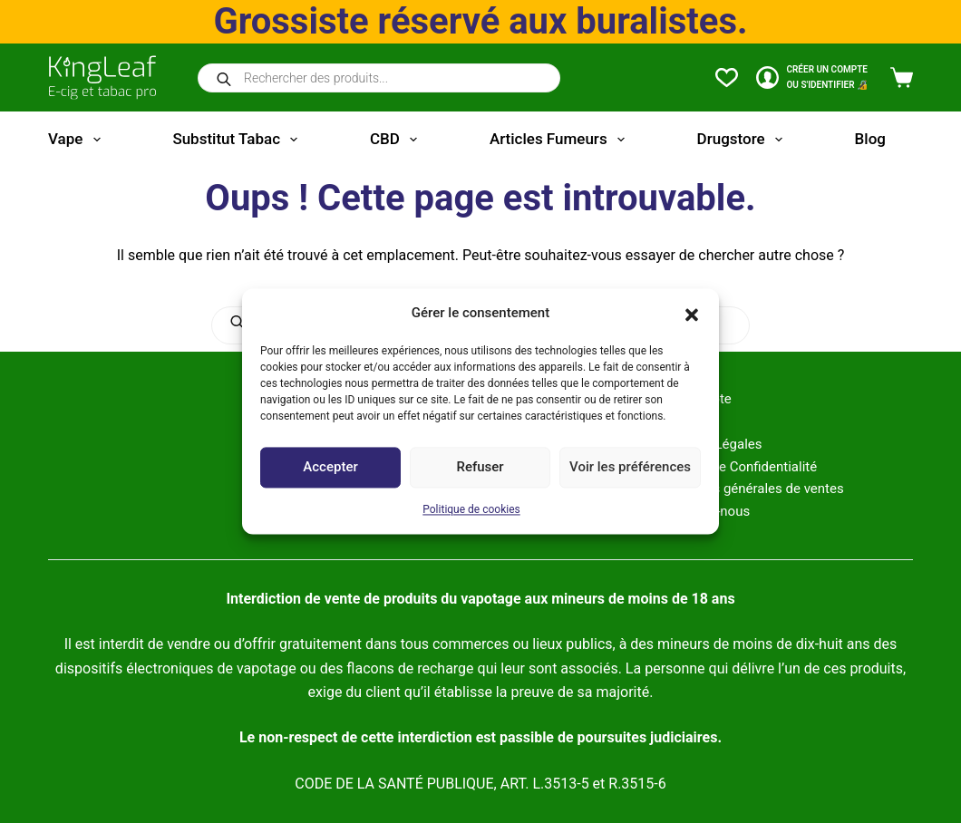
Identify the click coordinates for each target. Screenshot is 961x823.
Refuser (479, 468)
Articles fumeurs (561, 139)
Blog (870, 139)
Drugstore (743, 139)
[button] (692, 314)
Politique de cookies (470, 509)
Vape (78, 139)
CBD (397, 139)
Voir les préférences (630, 468)
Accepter (330, 468)
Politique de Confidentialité (736, 467)
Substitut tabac (238, 139)
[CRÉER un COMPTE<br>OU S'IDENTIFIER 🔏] (812, 77)
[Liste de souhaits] (726, 77)
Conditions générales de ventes (749, 488)
